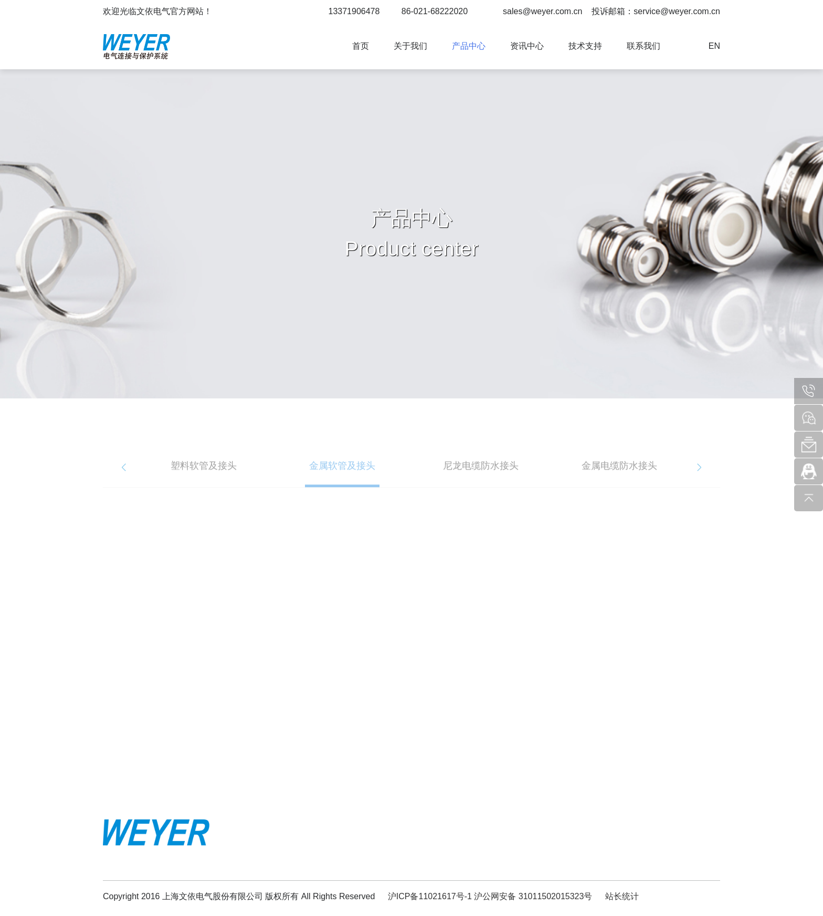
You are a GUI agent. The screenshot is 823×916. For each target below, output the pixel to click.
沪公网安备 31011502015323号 (533, 896)
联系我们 (643, 45)
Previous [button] (123, 476)
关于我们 (410, 45)
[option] (203, 477)
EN (714, 45)
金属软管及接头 (342, 475)
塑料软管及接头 (204, 475)
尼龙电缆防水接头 (481, 475)
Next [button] (699, 476)
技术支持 (585, 45)
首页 (360, 45)
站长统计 (622, 896)
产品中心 (469, 45)
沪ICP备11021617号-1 (430, 896)
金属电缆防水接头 (619, 475)
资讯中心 (527, 45)
